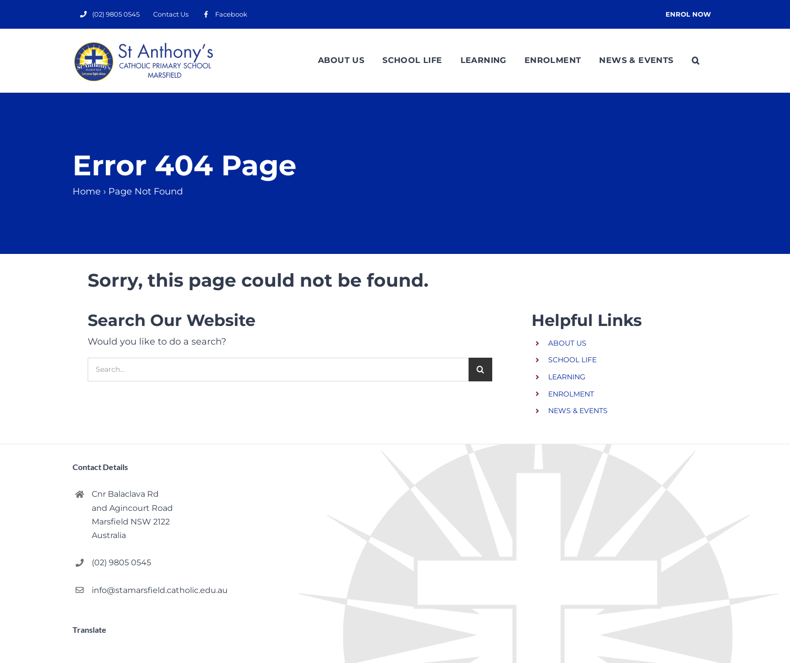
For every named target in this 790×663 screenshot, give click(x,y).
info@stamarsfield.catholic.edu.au (157, 590)
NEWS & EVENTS (578, 410)
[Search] (480, 369)
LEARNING (566, 376)
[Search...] (278, 369)
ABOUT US (567, 343)
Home (87, 191)
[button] (695, 60)
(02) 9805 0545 (121, 562)
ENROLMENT (571, 394)
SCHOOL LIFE (572, 359)
